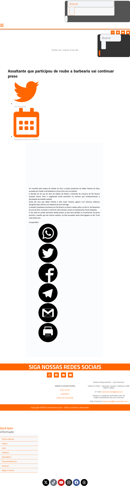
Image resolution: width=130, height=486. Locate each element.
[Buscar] (91, 4)
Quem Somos (65, 390)
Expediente (65, 393)
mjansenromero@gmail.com (112, 391)
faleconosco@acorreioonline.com (115, 401)
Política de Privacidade (65, 397)
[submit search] (72, 11)
